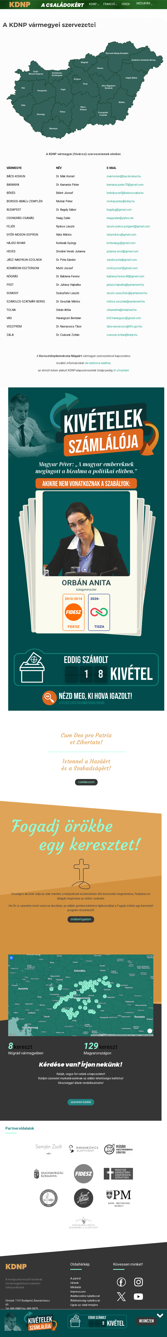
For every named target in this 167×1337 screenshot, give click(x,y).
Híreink (74, 1283)
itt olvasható (121, 370)
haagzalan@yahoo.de (120, 218)
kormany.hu (49, 1166)
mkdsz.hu (118, 1166)
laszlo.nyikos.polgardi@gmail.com (128, 226)
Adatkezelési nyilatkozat (85, 1296)
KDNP (93, 4)
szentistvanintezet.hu (83, 1190)
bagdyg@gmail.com (119, 209)
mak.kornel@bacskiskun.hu (124, 176)
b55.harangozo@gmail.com (124, 318)
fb (115, 1279)
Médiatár (75, 1287)
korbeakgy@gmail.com (121, 243)
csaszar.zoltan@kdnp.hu (122, 335)
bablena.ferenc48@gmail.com (125, 276)
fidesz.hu (83, 1166)
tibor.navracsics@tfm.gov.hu (124, 326)
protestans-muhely (118, 1190)
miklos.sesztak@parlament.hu (126, 301)
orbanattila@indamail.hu (122, 310)
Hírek (126, 4)
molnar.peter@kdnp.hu (121, 201)
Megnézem (146, 1321)
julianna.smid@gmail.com (122, 251)
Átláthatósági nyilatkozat (85, 1300)
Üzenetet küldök (81, 1102)
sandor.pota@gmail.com (122, 259)
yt (132, 1293)
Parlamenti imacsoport (83, 1215)
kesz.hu (49, 1190)
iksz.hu (118, 1141)
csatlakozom (86, 782)
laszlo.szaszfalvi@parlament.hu (127, 293)
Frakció (109, 4)
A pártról (75, 1278)
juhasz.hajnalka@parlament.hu (125, 284)
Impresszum (78, 1291)
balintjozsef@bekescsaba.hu (125, 193)
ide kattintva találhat (97, 363)
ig (132, 1279)
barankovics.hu (83, 1141)
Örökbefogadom (81, 919)
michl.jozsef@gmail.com (122, 268)
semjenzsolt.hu (48, 1141)
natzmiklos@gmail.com (122, 234)
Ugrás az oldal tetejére (84, 1305)
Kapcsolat (97, 13)
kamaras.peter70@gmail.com (125, 184)
